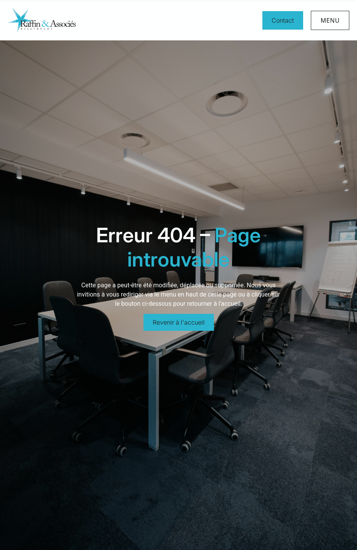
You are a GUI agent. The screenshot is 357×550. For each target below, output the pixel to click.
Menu (330, 20)
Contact (283, 20)
